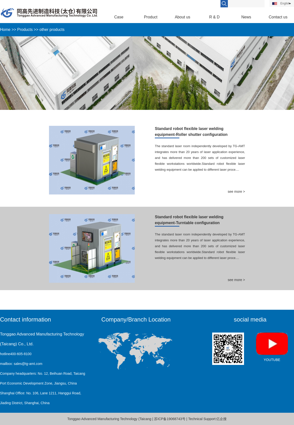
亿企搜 (221, 419)
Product (150, 17)
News (246, 17)
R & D (214, 17)
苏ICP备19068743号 (169, 419)
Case (118, 17)
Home (5, 29)
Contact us (278, 17)
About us (182, 17)
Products (25, 29)
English (281, 3)
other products (51, 29)
